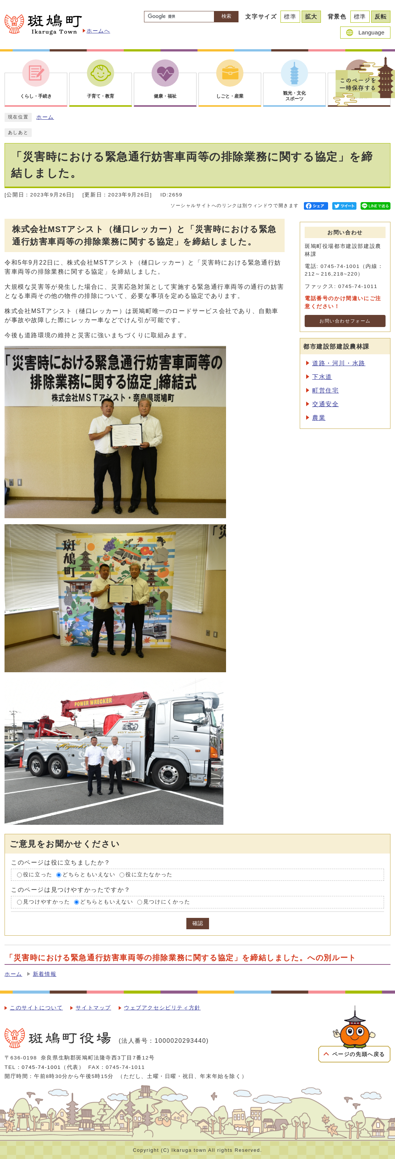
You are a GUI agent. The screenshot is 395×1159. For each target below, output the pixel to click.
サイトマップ (93, 1008)
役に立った (38, 874)
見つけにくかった (167, 902)
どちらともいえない (88, 874)
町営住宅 (325, 390)
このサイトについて (36, 1008)
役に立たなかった (149, 874)
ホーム (45, 117)
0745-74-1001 (41, 1067)
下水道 (322, 377)
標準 (290, 16)
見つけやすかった (46, 902)
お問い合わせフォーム (345, 321)
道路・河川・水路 (339, 363)
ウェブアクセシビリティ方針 (162, 1008)
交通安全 (325, 404)
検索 (226, 16)
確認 (197, 923)
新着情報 (44, 974)
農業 (318, 417)
